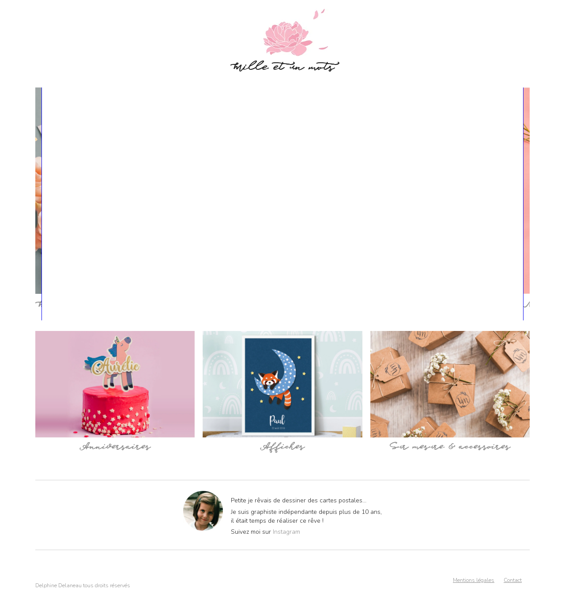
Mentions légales (473, 580)
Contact (513, 580)
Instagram (286, 532)
